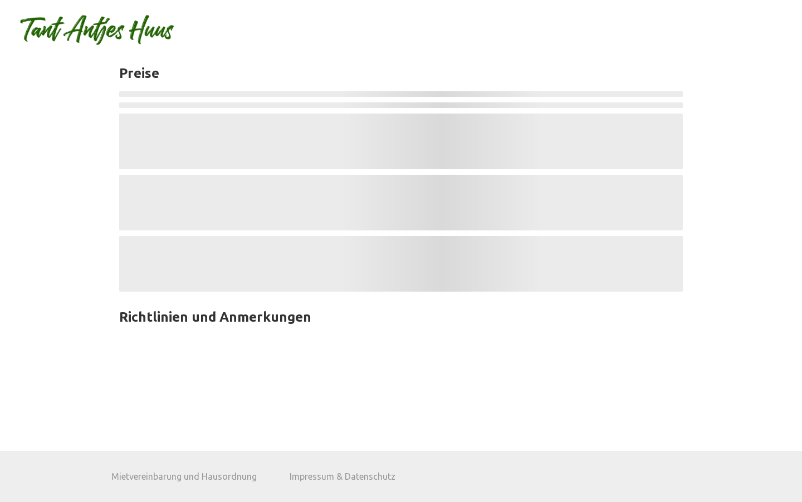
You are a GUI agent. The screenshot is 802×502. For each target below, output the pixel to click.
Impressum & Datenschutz (342, 476)
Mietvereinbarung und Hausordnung (184, 476)
